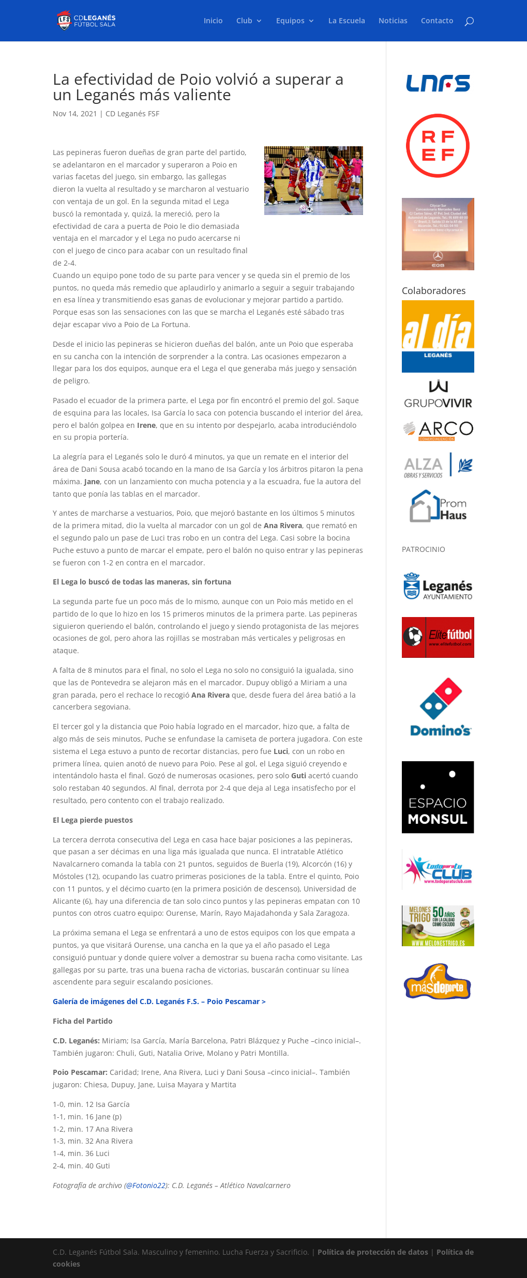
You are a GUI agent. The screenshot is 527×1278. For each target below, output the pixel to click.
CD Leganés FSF (132, 113)
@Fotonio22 (145, 1185)
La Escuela (346, 21)
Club (244, 21)
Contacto (437, 21)
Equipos (290, 21)
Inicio (213, 21)
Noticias (393, 21)
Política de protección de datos (373, 1252)
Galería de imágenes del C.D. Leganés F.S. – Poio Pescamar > (159, 1001)
